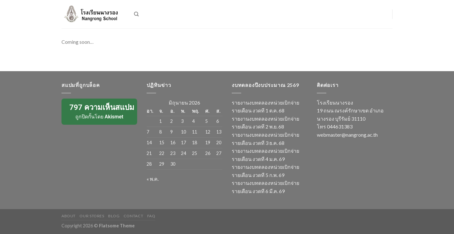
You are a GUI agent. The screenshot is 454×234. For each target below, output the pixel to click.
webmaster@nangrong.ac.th (347, 135)
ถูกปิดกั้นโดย (99, 111)
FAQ (151, 216)
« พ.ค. (153, 179)
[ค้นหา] (136, 14)
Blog (113, 216)
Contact (133, 216)
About (68, 216)
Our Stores (91, 216)
